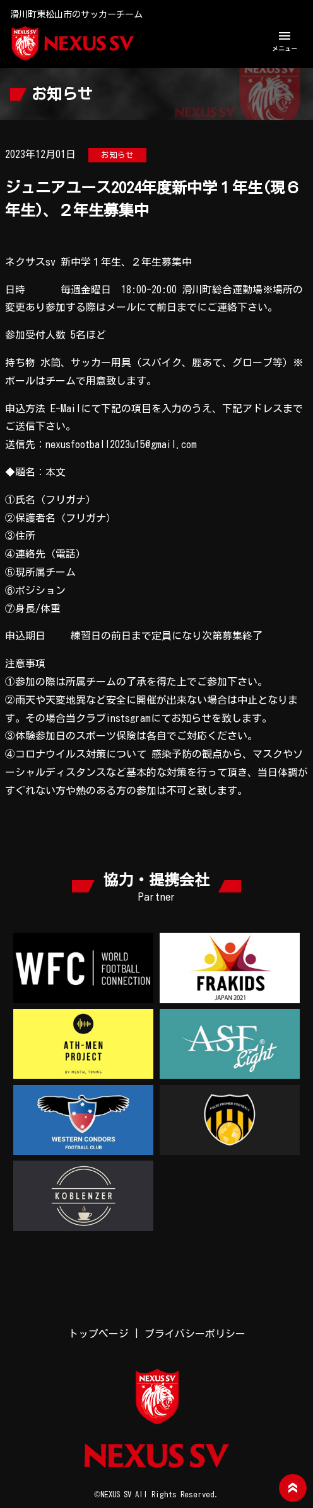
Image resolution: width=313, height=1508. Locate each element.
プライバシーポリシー (195, 1334)
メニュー (284, 40)
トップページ (98, 1334)
